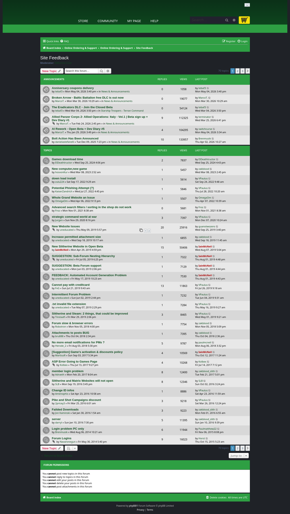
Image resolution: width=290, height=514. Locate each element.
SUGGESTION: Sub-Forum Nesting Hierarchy (83, 256)
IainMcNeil (61, 249)
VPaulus (203, 178)
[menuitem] (64, 41)
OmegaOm (61, 201)
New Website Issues (66, 226)
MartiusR (60, 355)
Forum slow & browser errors (72, 323)
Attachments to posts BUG (70, 332)
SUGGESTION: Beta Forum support (76, 265)
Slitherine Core (63, 62)
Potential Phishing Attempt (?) (73, 188)
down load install (64, 178)
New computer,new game (69, 168)
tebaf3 (59, 91)
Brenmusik (205, 138)
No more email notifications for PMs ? (78, 342)
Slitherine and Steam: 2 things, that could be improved (90, 313)
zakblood (204, 168)
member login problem (68, 371)
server (56, 419)
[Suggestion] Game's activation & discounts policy (87, 352)
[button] (247, 71)
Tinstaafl (60, 317)
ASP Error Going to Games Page (74, 361)
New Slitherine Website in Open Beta (77, 246)
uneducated (67, 229)
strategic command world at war (74, 216)
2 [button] (237, 71)
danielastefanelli (64, 141)
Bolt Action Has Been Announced (75, 138)
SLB (57, 384)
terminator (205, 116)
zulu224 (59, 181)
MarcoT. (59, 101)
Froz (57, 210)
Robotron (60, 326)
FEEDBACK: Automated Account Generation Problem (89, 275)
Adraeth (59, 374)
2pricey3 (60, 403)
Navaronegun (68, 441)
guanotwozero (207, 226)
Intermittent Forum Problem (71, 294)
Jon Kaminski (62, 413)
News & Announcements (115, 91)
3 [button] (242, 71)
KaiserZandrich (63, 191)
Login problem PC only (68, 428)
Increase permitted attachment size (76, 236)
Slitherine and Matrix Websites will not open (82, 380)
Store (83, 21)
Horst (202, 438)
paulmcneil (205, 342)
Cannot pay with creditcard (71, 284)
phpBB (132, 505)
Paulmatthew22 (208, 428)
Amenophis (61, 393)
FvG (57, 288)
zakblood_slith (207, 371)
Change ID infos (63, 390)
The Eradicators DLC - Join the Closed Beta (82, 107)
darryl (58, 422)
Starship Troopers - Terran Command (122, 110)
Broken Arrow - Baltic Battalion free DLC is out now (88, 97)
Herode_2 (60, 345)
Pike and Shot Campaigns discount (76, 400)
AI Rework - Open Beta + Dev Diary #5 (78, 129)
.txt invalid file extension (69, 304)
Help (154, 21)
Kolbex (64, 365)
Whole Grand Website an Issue (73, 197)
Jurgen (59, 220)
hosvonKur (61, 172)
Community (108, 21)
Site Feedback (54, 57)
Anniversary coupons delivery (73, 88)
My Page (134, 21)
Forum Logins (62, 438)
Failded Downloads (65, 409)
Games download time (67, 159)
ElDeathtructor (63, 162)
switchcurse (205, 129)
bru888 (59, 336)
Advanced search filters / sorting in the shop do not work (92, 207)
